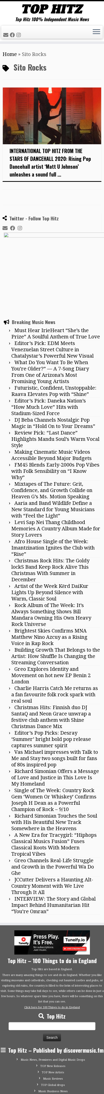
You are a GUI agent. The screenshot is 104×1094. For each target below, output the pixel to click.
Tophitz (22, 1082)
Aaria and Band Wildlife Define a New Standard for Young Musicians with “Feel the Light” (53, 458)
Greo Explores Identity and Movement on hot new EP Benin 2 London (51, 624)
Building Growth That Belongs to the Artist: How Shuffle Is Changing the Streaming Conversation (55, 604)
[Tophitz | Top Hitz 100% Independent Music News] (52, 9)
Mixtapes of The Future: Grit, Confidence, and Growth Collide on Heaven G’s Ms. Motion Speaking (51, 438)
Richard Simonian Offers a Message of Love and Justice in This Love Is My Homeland (55, 726)
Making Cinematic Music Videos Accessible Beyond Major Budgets (51, 403)
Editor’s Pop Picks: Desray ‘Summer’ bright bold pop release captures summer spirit (51, 687)
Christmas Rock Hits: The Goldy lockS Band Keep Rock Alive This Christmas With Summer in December (50, 518)
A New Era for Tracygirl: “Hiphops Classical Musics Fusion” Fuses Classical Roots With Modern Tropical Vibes (54, 793)
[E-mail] (6, 35)
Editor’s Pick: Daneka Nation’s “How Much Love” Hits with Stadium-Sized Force (48, 355)
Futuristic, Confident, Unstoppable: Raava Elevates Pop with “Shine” (53, 339)
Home (10, 54)
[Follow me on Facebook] (13, 35)
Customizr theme (88, 1082)
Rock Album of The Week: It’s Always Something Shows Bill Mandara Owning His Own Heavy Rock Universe (51, 563)
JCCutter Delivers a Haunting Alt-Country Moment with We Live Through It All (52, 834)
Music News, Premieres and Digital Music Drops (53, 1008)
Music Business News (53, 1040)
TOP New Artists (53, 1021)
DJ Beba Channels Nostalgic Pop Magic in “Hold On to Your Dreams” (53, 371)
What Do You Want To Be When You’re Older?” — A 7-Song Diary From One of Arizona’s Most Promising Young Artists (50, 320)
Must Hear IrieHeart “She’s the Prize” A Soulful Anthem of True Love (55, 282)
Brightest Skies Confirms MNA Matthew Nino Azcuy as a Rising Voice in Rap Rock (49, 585)
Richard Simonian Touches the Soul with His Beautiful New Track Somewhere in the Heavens (54, 770)
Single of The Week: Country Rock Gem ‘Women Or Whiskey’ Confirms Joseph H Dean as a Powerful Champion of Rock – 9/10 (53, 748)
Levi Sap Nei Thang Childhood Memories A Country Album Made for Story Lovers (55, 477)
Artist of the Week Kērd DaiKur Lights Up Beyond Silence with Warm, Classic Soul (49, 541)
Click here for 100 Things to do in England (52, 956)
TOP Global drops (53, 1033)
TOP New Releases (52, 1014)
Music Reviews (53, 1027)
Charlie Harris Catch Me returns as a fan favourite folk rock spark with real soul (54, 643)
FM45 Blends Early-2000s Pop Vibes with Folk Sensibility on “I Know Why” (55, 419)
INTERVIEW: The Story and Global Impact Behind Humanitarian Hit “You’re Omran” (53, 853)
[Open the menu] (96, 32)
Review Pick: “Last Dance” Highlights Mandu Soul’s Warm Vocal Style (55, 387)
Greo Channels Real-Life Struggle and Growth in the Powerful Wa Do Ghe (52, 815)
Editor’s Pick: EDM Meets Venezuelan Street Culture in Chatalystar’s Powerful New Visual (52, 298)
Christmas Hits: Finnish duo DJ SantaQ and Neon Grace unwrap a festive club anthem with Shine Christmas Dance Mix (51, 665)
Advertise (53, 1058)
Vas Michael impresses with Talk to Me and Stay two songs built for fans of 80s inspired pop (54, 707)
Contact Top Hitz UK (53, 1052)
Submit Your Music (52, 1046)
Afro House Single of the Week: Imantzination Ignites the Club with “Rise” (53, 496)
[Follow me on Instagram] (19, 35)
